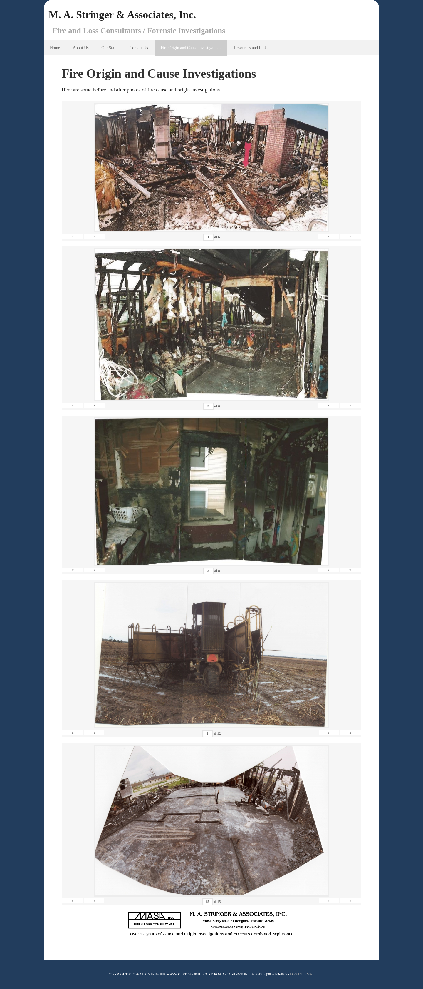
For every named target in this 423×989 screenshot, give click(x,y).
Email (309, 974)
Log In (296, 974)
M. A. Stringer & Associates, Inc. (122, 15)
